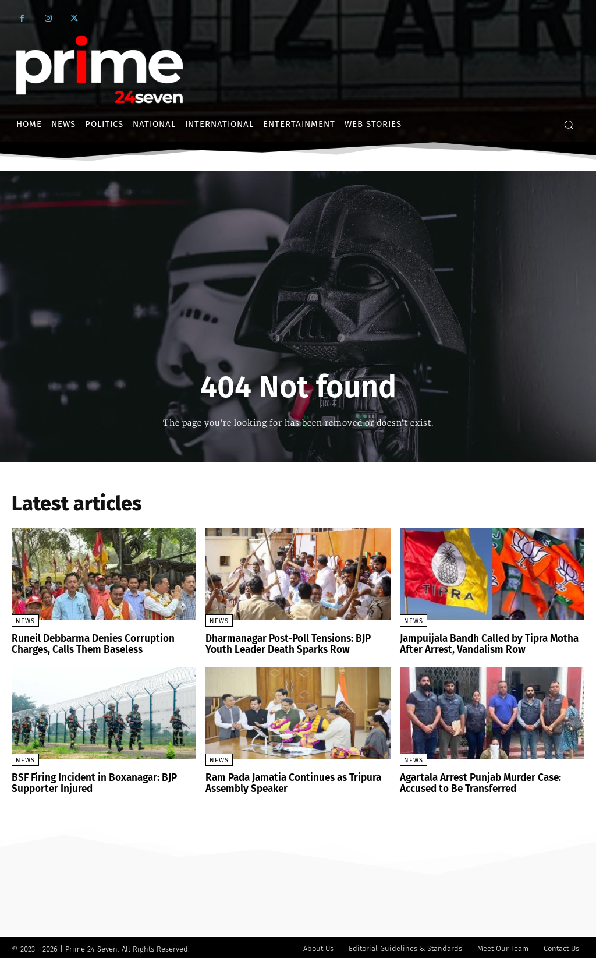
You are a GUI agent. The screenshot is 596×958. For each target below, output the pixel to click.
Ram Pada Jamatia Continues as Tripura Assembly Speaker (289, 782)
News (25, 621)
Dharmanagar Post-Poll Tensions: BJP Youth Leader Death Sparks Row (284, 644)
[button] (568, 124)
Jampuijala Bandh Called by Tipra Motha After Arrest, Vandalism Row (486, 644)
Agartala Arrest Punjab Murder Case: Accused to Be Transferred (477, 782)
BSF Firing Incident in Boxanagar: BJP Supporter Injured (90, 782)
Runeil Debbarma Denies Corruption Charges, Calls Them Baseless (88, 644)
